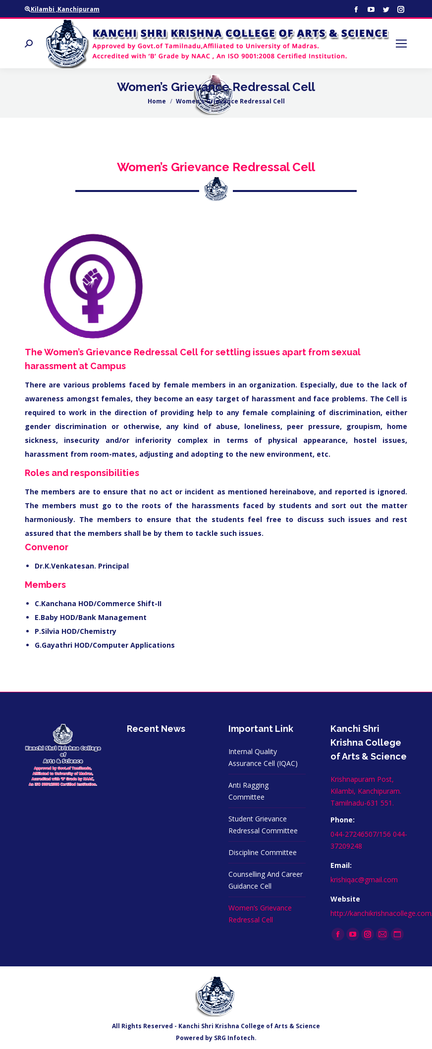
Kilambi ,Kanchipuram (62, 9)
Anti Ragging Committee (248, 791)
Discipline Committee (262, 852)
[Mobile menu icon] (401, 43)
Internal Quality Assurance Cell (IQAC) (263, 757)
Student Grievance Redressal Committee (263, 824)
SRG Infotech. (235, 1038)
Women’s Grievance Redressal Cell (260, 913)
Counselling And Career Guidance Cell (265, 880)
